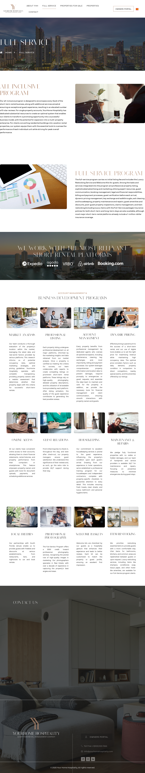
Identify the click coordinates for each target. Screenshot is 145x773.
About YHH (32, 5)
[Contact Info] (72, 652)
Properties (93, 5)
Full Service (49, 5)
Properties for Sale (71, 5)
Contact (33, 12)
